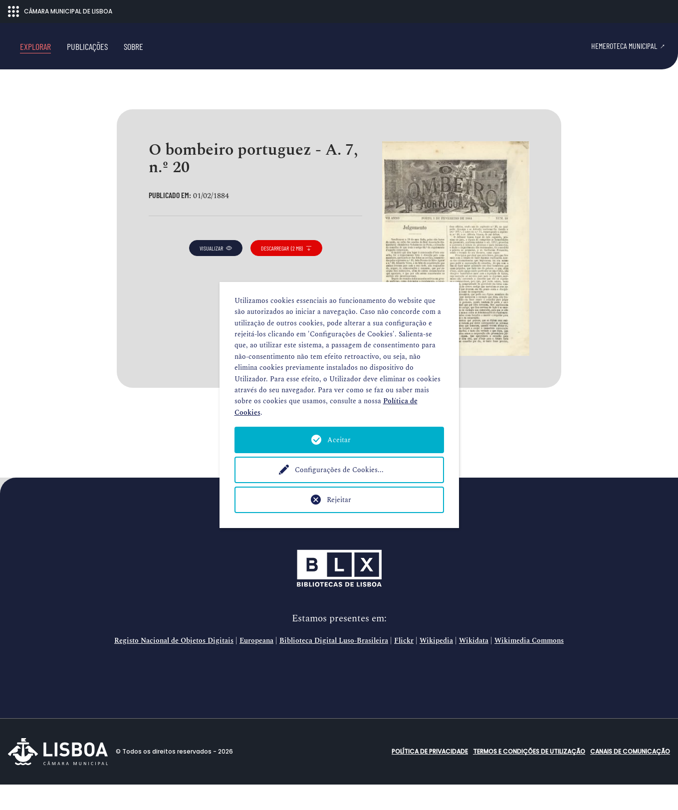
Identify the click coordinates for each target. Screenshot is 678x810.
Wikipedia (436, 666)
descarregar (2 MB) (286, 273)
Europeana (256, 666)
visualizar (216, 273)
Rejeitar (339, 500)
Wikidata (473, 666)
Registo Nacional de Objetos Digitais (173, 666)
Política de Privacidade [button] (430, 777)
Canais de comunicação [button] (630, 777)
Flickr (404, 666)
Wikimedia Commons (529, 666)
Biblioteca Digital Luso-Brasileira (333, 666)
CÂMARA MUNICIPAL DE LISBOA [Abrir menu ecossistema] (60, 11)
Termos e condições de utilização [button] (529, 777)
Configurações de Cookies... (339, 470)
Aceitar (339, 440)
